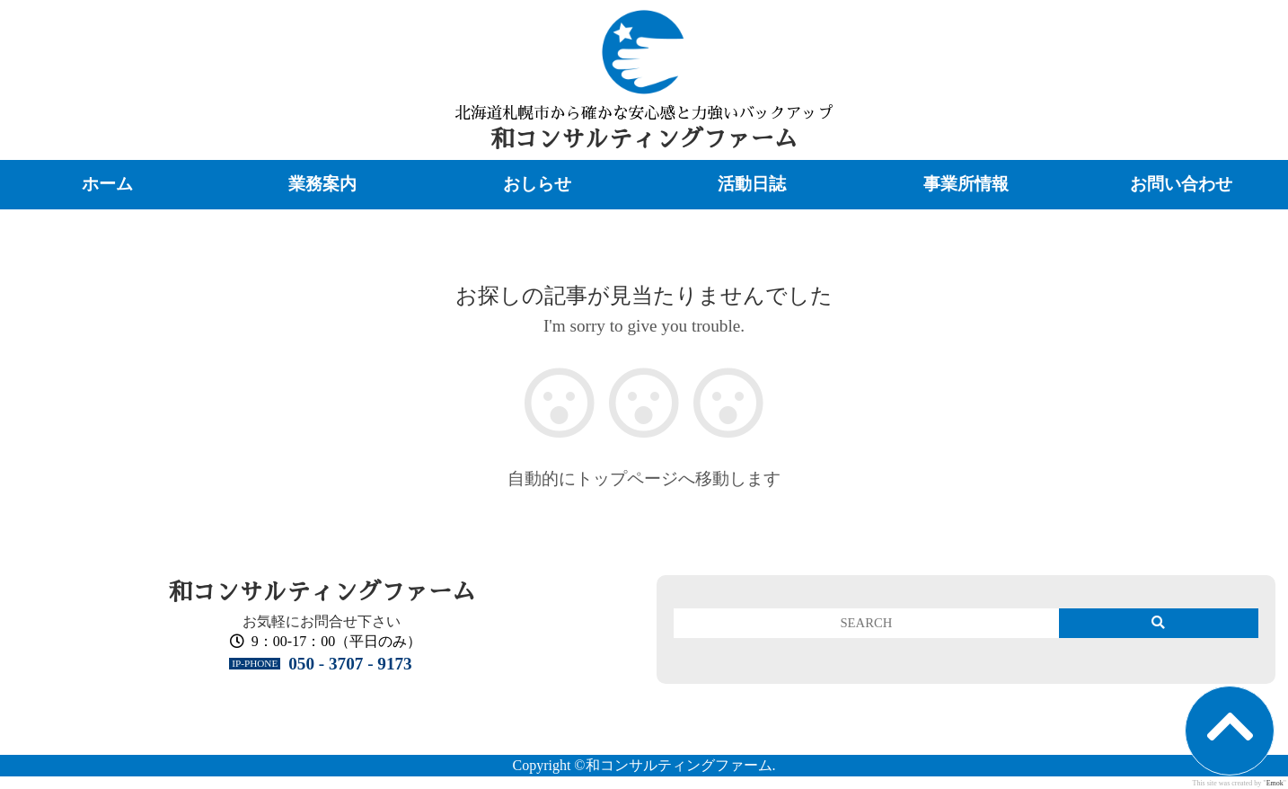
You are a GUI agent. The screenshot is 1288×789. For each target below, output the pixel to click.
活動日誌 (752, 183)
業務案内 (322, 183)
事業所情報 (966, 183)
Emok (1275, 783)
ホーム (107, 183)
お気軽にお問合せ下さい (322, 621)
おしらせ (537, 183)
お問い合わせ (1181, 183)
